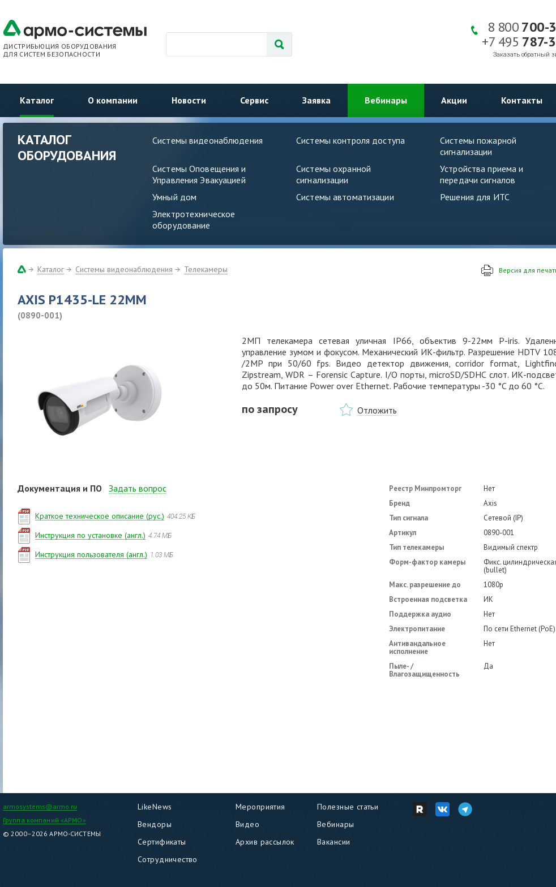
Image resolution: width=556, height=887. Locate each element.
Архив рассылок (265, 842)
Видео (247, 824)
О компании (113, 100)
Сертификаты (162, 842)
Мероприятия (260, 807)
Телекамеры (206, 269)
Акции (454, 100)
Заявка (316, 100)
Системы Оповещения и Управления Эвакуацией (199, 174)
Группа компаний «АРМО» (44, 820)
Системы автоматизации (345, 197)
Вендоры (155, 824)
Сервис (254, 100)
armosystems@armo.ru (40, 806)
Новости (189, 100)
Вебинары (386, 100)
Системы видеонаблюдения (207, 140)
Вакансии (333, 842)
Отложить (377, 410)
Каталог (37, 100)
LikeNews (155, 807)
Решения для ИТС (475, 197)
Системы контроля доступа (350, 140)
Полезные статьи (347, 807)
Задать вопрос (137, 488)
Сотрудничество (168, 859)
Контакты (521, 100)
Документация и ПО (60, 488)
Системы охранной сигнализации (333, 174)
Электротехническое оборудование (193, 219)
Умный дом (174, 197)
